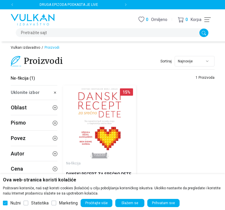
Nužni (15, 203)
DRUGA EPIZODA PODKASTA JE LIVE (69, 5)
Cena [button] (34, 169)
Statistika (40, 203)
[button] (189, 20)
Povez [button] (34, 138)
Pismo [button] (34, 123)
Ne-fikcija (73, 163)
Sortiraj (166, 61)
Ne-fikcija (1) (23, 78)
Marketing (68, 203)
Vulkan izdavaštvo (25, 48)
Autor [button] (34, 153)
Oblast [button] (34, 107)
